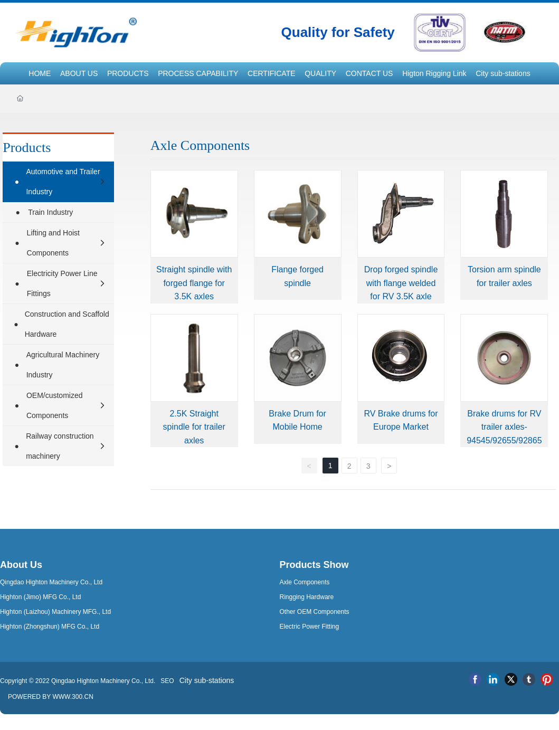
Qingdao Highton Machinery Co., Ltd (51, 582)
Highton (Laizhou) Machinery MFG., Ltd (55, 611)
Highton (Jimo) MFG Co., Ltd (40, 597)
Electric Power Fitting (309, 626)
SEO (166, 681)
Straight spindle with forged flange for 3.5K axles (194, 283)
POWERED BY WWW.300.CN (50, 696)
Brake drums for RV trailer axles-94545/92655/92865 (504, 427)
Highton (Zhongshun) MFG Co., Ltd (49, 626)
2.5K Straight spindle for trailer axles (194, 427)
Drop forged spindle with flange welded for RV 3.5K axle (401, 283)
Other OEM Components (314, 611)
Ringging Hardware (307, 597)
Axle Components (305, 582)
